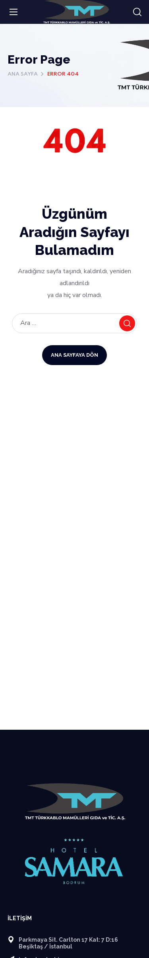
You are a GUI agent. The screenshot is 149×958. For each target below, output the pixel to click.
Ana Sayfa (23, 74)
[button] (137, 12)
